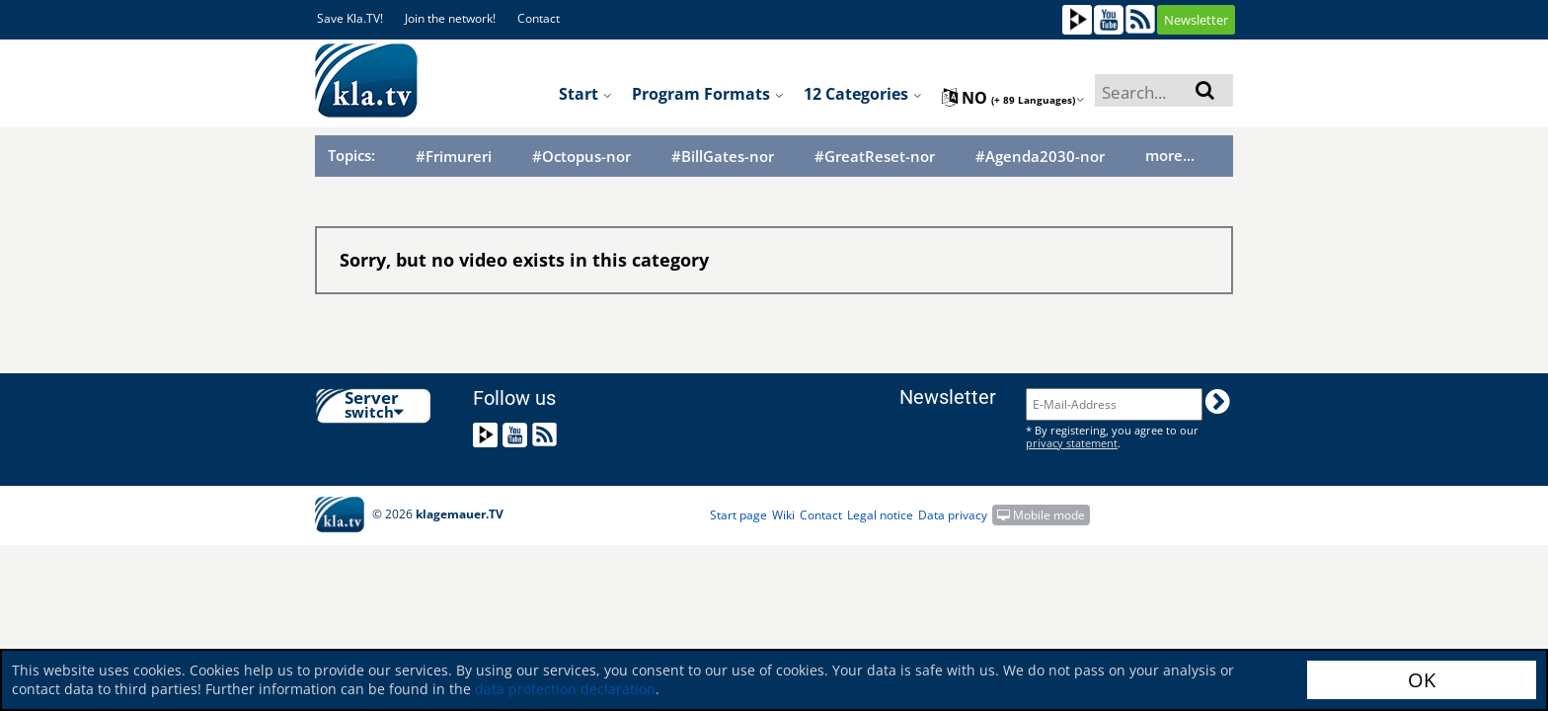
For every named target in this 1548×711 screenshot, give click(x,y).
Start (585, 94)
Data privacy (952, 515)
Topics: (351, 155)
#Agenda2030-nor (1040, 156)
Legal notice (880, 515)
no (1013, 98)
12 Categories (863, 94)
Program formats (708, 94)
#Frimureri (454, 156)
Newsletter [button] (1196, 20)
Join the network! (450, 18)
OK (1421, 680)
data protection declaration (565, 688)
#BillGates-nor (722, 156)
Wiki (783, 515)
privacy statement (1072, 442)
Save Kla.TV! (350, 18)
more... (1170, 155)
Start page (738, 515)
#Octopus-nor (581, 156)
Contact (538, 18)
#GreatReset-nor (874, 156)
